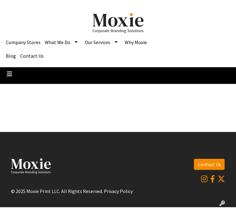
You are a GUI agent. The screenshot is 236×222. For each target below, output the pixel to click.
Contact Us (32, 56)
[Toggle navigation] (9, 74)
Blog (11, 56)
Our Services (97, 42)
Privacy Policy (118, 191)
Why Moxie (136, 42)
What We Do (57, 42)
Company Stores (23, 42)
